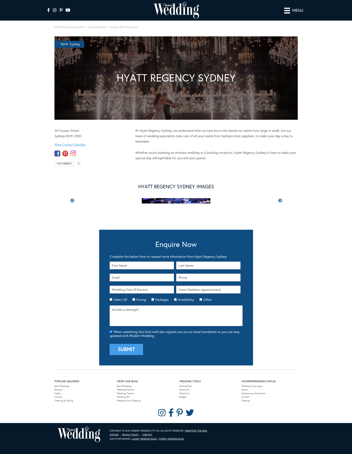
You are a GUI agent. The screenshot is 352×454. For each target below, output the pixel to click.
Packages (162, 300)
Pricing (141, 300)
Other (207, 300)
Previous (72, 201)
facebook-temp (57, 154)
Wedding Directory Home (69, 26)
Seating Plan (185, 386)
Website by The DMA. (196, 430)
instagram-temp (73, 154)
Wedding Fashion (125, 389)
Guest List (184, 389)
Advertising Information (254, 393)
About (245, 389)
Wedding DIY (123, 397)
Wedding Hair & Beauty (129, 400)
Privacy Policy (130, 434)
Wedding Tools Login (252, 386)
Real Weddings (61, 386)
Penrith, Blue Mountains (124, 26)
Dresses (58, 389)
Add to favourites (79, 164)
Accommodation (97, 26)
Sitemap (246, 400)
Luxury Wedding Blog (144, 439)
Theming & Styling (63, 400)
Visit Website (64, 163)
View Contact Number (70, 145)
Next (280, 201)
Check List (184, 393)
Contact (245, 397)
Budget (182, 397)
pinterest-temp (65, 154)
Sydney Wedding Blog (171, 439)
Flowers (58, 397)
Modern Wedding (78, 434)
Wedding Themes (125, 393)
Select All (120, 300)
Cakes (57, 393)
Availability (186, 300)
